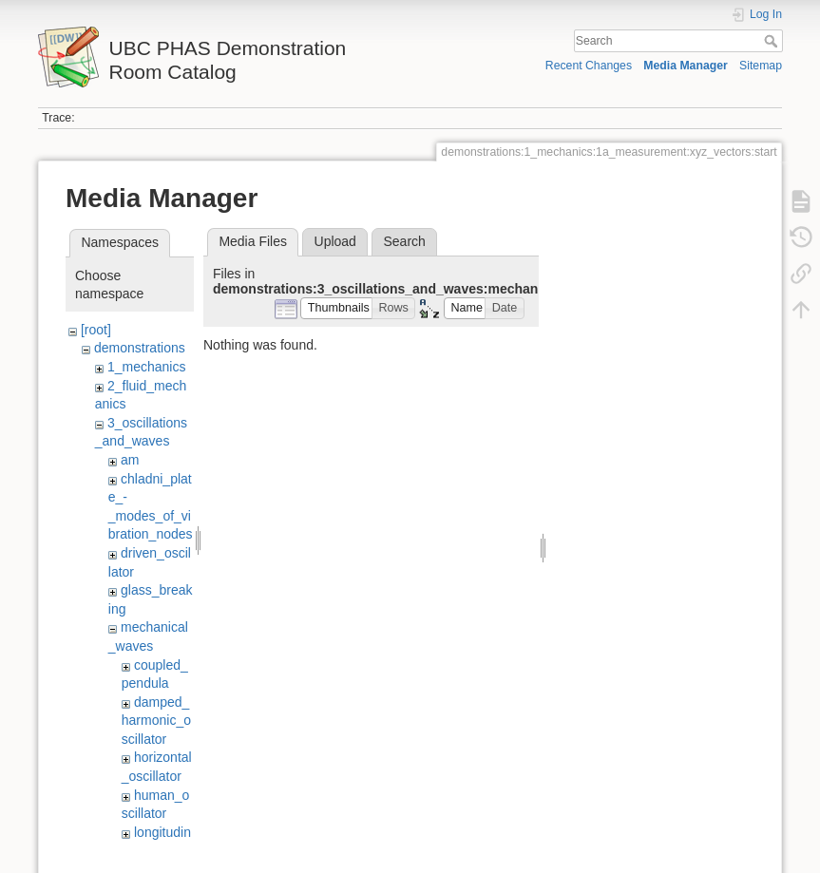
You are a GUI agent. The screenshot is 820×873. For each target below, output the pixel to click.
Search (773, 40)
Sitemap (760, 65)
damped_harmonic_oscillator (156, 720)
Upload (335, 241)
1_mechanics (146, 366)
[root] (96, 329)
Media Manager (685, 65)
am (130, 459)
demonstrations (139, 347)
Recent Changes (588, 65)
